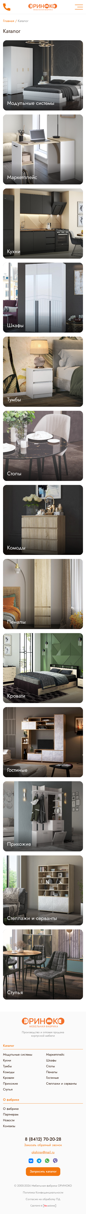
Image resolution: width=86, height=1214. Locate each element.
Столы (50, 1066)
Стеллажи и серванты (61, 1083)
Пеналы (51, 1072)
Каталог (8, 1045)
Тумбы (7, 1066)
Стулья (8, 1089)
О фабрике (11, 1108)
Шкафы (51, 1060)
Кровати (8, 1077)
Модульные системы (17, 1054)
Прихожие (10, 1083)
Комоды (8, 1072)
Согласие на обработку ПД (43, 1199)
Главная (8, 21)
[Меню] (79, 7)
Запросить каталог (43, 1171)
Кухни (7, 1060)
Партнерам (10, 1114)
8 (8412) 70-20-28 (6, 7)
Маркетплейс (55, 1054)
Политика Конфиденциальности (43, 1192)
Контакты (9, 1126)
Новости (9, 1120)
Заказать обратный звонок (43, 1145)
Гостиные (52, 1077)
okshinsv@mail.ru (43, 1152)
